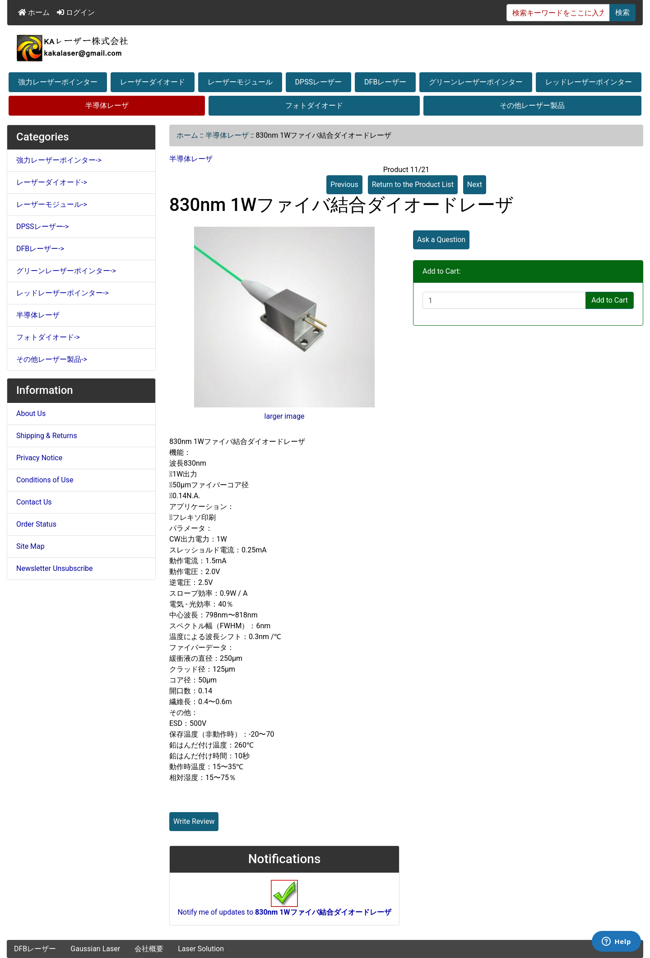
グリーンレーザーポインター (476, 82)
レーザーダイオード (152, 82)
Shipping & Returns (46, 435)
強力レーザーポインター (58, 82)
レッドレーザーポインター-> (62, 293)
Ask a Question (441, 239)
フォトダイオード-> (48, 337)
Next (474, 184)
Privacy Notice (39, 457)
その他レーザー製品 (532, 105)
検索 (622, 12)
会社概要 (149, 948)
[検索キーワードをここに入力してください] (558, 12)
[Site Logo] (325, 48)
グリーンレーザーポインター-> (66, 270)
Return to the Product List (413, 184)
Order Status (36, 524)
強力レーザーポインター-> (59, 160)
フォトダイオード (314, 105)
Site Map (30, 546)
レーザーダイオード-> (51, 182)
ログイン (76, 12)
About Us (31, 413)
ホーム (34, 12)
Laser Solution (201, 948)
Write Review (193, 821)
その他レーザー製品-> (51, 359)
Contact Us (34, 502)
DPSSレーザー (318, 82)
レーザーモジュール (240, 82)
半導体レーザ (107, 105)
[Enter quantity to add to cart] (504, 300)
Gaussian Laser (95, 948)
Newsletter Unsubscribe (54, 568)
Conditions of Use (44, 480)
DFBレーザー (385, 82)
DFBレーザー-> (40, 248)
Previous (344, 184)
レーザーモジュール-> (51, 204)
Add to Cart (609, 300)
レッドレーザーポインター (588, 82)
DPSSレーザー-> (42, 226)
